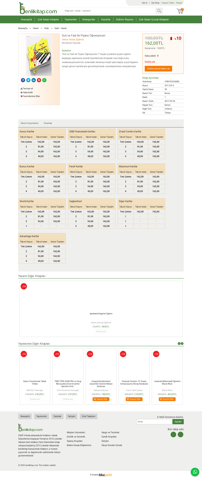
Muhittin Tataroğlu (35, 390)
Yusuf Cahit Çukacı (134, 390)
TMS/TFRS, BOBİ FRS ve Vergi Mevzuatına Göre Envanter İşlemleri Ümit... (68, 383)
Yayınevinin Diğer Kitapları (34, 343)
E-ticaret (94, 475)
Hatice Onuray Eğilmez (101, 322)
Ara (159, 11)
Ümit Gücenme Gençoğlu (68, 390)
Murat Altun (167, 390)
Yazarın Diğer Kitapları (31, 276)
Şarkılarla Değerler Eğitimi (101, 314)
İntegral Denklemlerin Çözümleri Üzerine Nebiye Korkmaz (101, 383)
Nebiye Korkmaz (101, 390)
